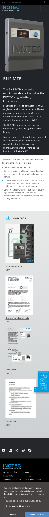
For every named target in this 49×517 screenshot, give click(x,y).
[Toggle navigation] (43, 8)
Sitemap (28, 476)
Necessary (12, 506)
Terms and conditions (33, 479)
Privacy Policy (16, 2)
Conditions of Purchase (12, 479)
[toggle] (35, 385)
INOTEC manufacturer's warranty (16, 472)
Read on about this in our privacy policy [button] (23, 501)
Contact (8, 2)
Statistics (24, 506)
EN (4, 2)
